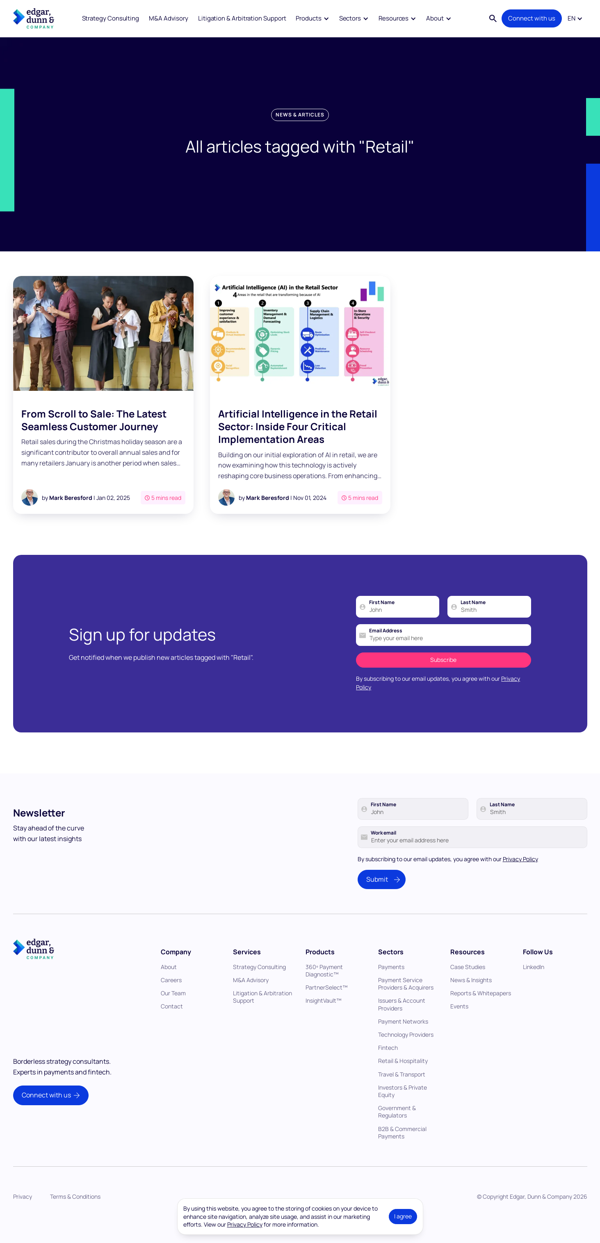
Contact (172, 1025)
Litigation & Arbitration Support (242, 18)
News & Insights (471, 999)
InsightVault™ (324, 1019)
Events (459, 1025)
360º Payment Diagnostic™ (324, 989)
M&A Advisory (168, 18)
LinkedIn (533, 986)
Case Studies (467, 986)
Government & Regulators (397, 1130)
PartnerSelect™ (327, 1006)
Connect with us (531, 18)
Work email (383, 851)
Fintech (388, 1066)
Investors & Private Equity (402, 1110)
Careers (171, 999)
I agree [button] (403, 1216)
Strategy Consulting (110, 18)
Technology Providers (405, 1053)
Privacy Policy (520, 877)
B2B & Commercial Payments (402, 1151)
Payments (391, 986)
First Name (382, 621)
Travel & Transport (401, 1093)
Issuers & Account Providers (401, 1023)
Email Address (385, 649)
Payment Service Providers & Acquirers (405, 1002)
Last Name (473, 621)
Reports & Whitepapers (480, 1012)
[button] (312, 18)
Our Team (173, 1012)
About (169, 986)
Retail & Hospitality (403, 1079)
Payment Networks (403, 1040)
